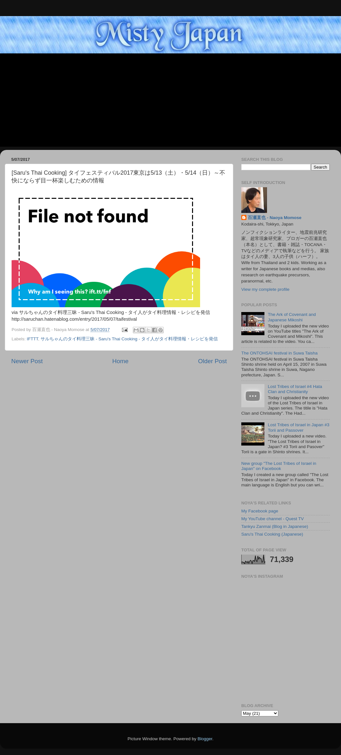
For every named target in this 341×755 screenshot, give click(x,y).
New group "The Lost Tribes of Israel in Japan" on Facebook (278, 466)
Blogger (205, 738)
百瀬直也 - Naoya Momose (274, 217)
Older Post (212, 361)
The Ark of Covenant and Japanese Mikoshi (292, 317)
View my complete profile (265, 289)
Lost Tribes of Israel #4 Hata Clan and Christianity (295, 389)
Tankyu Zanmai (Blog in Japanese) (274, 526)
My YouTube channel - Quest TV (272, 518)
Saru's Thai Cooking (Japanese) (272, 534)
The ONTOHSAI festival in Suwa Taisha (279, 353)
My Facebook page (259, 511)
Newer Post (27, 361)
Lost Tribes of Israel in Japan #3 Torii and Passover (298, 427)
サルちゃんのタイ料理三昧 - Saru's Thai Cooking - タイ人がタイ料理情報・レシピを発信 (129, 338)
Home (120, 361)
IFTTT (32, 338)
